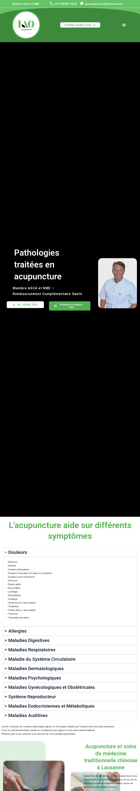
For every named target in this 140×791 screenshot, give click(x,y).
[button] (124, 25)
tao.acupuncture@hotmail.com (103, 3)
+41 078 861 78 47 (65, 3)
